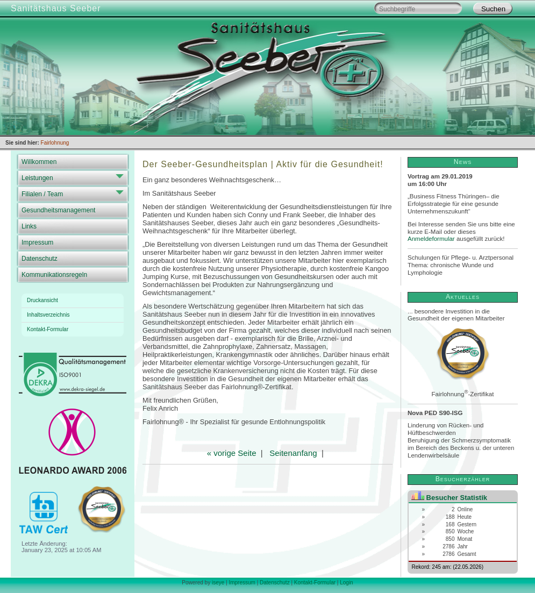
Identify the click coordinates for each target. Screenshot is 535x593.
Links (29, 226)
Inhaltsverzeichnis (48, 315)
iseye (218, 582)
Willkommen (39, 162)
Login (346, 582)
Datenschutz (40, 258)
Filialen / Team (42, 194)
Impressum (37, 242)
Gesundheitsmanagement (58, 210)
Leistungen (37, 178)
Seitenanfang (293, 453)
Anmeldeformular (431, 238)
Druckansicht (42, 300)
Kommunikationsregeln (54, 274)
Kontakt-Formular (47, 329)
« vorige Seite (231, 453)
